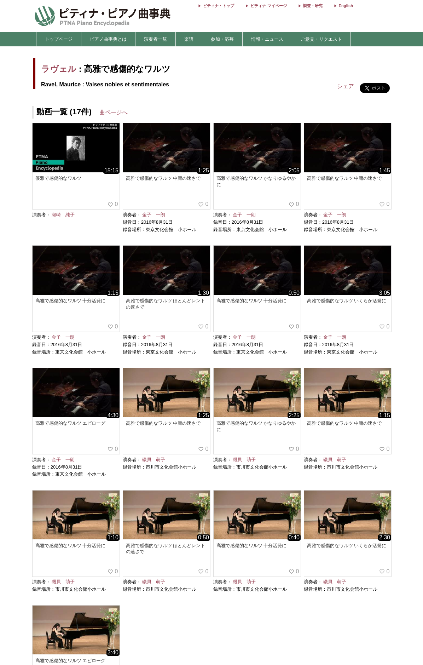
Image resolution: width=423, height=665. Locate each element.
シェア (345, 86)
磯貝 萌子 (153, 459)
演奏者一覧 (155, 39)
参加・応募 (222, 39)
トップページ (59, 39)
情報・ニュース (267, 39)
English (346, 6)
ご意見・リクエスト (321, 39)
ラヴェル (58, 69)
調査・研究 (313, 6)
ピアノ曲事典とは (108, 39)
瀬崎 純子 (63, 214)
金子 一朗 (153, 214)
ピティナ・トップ (218, 6)
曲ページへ (113, 112)
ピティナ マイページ (268, 6)
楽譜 (188, 39)
